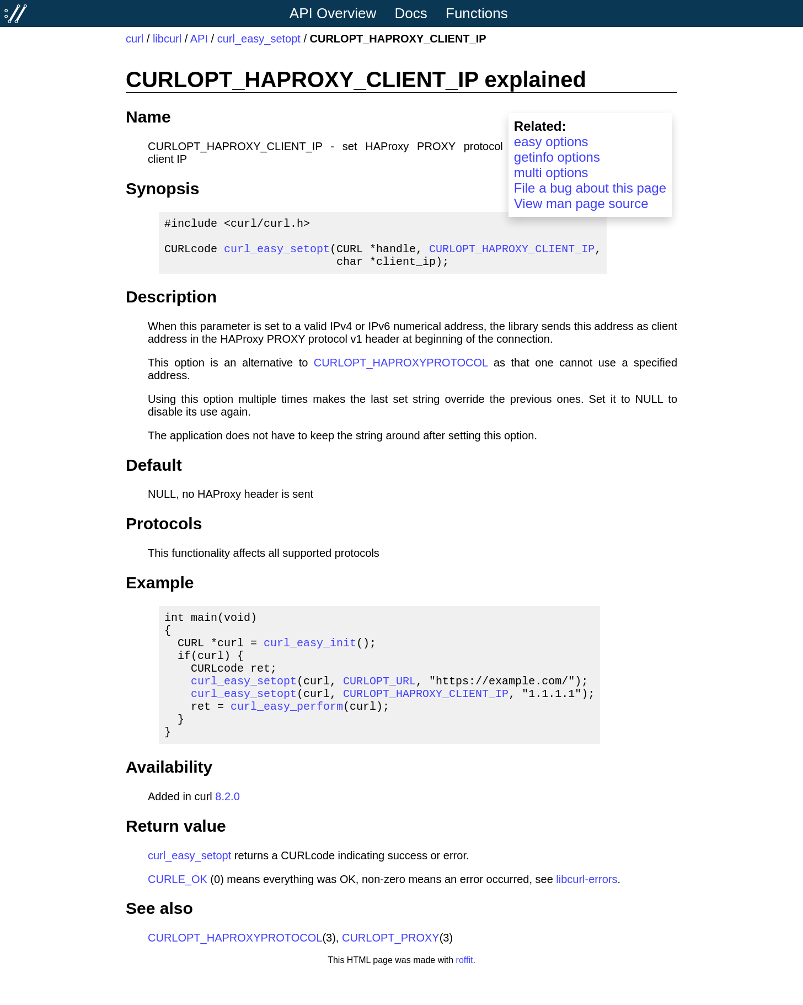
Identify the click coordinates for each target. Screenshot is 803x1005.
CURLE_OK (177, 910)
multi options (551, 172)
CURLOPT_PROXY (391, 969)
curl (134, 39)
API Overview (333, 13)
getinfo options (557, 157)
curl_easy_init (310, 657)
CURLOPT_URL (379, 702)
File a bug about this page (590, 187)
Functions (477, 13)
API (199, 39)
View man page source (581, 203)
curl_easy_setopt (259, 39)
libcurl (167, 39)
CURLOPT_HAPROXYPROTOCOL (401, 371)
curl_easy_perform (287, 732)
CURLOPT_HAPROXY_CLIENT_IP (512, 254)
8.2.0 (227, 827)
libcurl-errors (586, 910)
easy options (551, 141)
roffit (464, 991)
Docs (411, 13)
